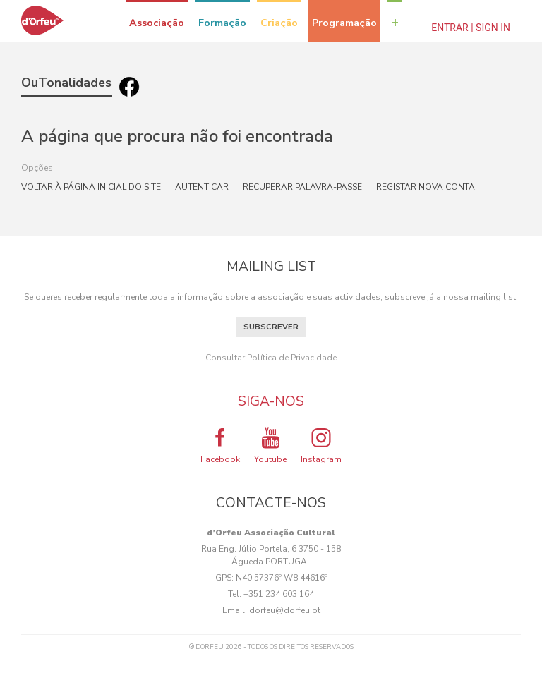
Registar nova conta (425, 187)
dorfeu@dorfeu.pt (284, 610)
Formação (222, 23)
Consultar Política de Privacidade (271, 357)
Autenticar (202, 187)
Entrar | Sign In (470, 27)
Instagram (321, 445)
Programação (344, 23)
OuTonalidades (66, 82)
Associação (156, 23)
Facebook (220, 445)
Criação (279, 23)
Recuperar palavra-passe (302, 187)
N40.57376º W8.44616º (281, 577)
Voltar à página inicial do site (91, 187)
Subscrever (271, 327)
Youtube (270, 445)
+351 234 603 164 (278, 594)
